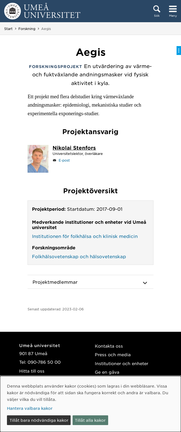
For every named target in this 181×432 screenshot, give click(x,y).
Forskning (26, 28)
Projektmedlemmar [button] (55, 282)
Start (8, 28)
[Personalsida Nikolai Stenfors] (74, 148)
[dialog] (90, 404)
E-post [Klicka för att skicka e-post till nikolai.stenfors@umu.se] (64, 160)
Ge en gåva (107, 372)
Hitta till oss (31, 370)
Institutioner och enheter (121, 363)
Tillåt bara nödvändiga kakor (38, 420)
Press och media (113, 354)
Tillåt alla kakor (90, 420)
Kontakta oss (109, 345)
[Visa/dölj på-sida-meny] (179, 50)
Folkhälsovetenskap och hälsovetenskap (79, 256)
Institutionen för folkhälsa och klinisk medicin (85, 236)
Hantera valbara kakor (30, 408)
